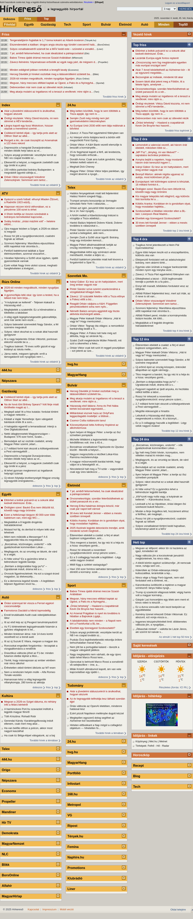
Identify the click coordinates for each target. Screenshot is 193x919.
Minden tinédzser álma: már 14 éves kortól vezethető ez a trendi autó (28, 635)
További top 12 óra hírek (175, 430)
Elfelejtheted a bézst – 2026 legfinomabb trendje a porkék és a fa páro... (158, 280)
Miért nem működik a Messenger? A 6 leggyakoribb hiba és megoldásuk (26, 538)
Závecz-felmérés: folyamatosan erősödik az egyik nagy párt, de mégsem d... (54, 62)
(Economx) (73, 70)
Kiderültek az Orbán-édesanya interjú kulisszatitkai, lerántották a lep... (156, 572)
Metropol (74, 804)
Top (46, 18)
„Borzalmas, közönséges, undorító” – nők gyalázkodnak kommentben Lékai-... (159, 447)
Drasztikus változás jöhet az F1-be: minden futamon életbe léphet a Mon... (29, 654)
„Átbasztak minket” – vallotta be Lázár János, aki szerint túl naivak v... (161, 630)
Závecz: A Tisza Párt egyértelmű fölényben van (162, 274)
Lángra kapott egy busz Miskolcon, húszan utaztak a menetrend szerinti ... (28, 127)
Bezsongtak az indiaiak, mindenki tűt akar (159, 77)
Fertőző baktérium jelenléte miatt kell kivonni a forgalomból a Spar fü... (96, 261)
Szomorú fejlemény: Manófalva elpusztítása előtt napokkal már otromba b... (160, 310)
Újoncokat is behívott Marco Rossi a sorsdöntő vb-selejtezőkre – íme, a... (96, 663)
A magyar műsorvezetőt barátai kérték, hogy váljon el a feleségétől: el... (95, 463)
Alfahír (7, 885)
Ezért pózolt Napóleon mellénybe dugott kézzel (97, 713)
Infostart (73, 783)
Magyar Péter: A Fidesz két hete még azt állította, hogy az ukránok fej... (93, 335)
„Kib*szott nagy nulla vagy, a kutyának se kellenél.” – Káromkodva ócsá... (158, 498)
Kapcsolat (33, 909)
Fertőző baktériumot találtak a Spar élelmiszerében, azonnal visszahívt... (25, 252)
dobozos (37, 485)
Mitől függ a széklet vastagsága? (88, 564)
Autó (144, 24)
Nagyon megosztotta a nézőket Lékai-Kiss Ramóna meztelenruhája (94, 456)
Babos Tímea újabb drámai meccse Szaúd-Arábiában (41, 57)
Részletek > (89, 2)
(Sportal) (100, 83)
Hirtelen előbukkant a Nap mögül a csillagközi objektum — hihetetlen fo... (96, 727)
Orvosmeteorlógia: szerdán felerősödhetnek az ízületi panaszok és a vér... (162, 90)
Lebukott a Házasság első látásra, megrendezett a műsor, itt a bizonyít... (157, 417)
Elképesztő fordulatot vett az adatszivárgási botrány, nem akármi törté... (160, 261)
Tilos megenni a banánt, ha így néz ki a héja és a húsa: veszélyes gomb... (162, 376)
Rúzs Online (11, 282)
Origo (6, 770)
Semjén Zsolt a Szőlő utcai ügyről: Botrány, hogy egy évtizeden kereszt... (94, 239)
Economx (9, 791)
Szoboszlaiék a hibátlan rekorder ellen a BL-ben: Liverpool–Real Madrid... (160, 212)
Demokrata (10, 833)
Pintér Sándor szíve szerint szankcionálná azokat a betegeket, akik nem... (94, 232)
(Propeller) (103, 62)
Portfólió (74, 773)
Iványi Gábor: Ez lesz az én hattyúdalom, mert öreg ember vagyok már (161, 168)
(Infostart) (68, 87)
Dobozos (9, 19)
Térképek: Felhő (144, 745)
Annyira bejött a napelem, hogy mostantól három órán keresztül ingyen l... (159, 161)
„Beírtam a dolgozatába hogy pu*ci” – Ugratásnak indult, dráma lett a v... (156, 383)
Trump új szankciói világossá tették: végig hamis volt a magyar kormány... (163, 594)
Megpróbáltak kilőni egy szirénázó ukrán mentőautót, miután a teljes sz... (93, 254)
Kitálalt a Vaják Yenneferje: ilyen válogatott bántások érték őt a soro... (28, 421)
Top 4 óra (140, 239)
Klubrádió (74, 878)
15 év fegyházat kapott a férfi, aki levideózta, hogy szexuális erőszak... (95, 153)
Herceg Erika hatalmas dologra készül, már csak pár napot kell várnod (94, 507)
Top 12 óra (141, 339)
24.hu (71, 105)
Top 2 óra (140, 139)
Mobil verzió (67, 909)
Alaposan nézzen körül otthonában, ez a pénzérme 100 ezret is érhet (27, 208)
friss (48, 485)
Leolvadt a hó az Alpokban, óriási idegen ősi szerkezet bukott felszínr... (160, 505)
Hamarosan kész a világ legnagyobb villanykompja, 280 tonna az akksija (25, 681)
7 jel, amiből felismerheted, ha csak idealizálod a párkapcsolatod (47, 53)
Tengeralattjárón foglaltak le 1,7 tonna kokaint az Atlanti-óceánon (47, 40)
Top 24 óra (141, 439)
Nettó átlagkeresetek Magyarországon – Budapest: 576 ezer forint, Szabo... (27, 435)
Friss (27, 18)
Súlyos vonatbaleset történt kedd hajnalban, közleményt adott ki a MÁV (160, 527)
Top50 (183, 24)
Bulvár (106, 24)
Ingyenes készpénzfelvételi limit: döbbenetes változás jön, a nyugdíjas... (161, 623)
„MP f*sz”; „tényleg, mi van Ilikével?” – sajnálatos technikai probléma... (157, 154)
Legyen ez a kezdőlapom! (177, 3)
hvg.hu (72, 364)
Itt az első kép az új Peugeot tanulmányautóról (30, 622)
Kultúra (7, 696)
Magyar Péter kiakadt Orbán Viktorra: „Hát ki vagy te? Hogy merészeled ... (160, 354)
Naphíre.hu (75, 857)
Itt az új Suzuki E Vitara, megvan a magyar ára (31, 641)
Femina (73, 847)
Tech (67, 24)
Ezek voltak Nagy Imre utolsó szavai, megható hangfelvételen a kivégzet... (30, 267)
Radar (165, 745)
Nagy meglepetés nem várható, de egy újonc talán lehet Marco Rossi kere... (95, 656)
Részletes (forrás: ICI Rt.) (173, 687)
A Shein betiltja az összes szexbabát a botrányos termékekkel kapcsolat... (26, 215)
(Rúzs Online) (82, 78)
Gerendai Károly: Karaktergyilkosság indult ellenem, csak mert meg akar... (28, 722)
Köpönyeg (141, 741)
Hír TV (6, 822)
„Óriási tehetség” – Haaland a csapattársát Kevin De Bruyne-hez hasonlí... (159, 124)
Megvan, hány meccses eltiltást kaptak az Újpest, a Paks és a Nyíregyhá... (53, 82)
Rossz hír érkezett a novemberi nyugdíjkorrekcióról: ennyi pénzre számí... (159, 398)
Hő (158, 745)
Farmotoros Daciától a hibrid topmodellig (27, 610)
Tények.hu (75, 836)
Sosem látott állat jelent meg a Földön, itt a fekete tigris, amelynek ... (159, 83)
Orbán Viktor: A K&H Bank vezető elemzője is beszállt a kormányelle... (96, 146)
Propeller (9, 801)
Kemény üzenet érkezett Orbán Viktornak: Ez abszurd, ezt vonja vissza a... (161, 616)
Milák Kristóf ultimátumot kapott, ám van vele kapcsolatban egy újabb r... (95, 671)
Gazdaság (48, 24)
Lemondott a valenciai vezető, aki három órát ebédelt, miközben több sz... (161, 146)
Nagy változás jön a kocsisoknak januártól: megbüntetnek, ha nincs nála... (159, 557)
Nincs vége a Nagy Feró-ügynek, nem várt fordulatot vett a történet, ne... (159, 579)
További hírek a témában (44, 740)
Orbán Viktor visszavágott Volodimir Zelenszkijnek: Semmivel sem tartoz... (157, 302)
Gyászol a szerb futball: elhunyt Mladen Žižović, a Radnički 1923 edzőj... (31, 201)
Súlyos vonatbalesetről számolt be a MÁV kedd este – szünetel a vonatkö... (53, 48)
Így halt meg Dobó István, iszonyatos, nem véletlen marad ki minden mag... (159, 454)
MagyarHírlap (12, 896)
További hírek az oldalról (44, 184)
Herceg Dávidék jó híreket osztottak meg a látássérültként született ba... (51, 74)
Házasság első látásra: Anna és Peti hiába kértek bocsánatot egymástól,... (94, 407)
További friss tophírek (177, 130)
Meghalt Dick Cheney (82, 166)
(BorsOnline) (103, 44)
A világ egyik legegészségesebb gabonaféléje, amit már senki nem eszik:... (30, 318)
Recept (138, 765)
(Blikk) (96, 74)
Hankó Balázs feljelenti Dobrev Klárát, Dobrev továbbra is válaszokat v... (96, 224)
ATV (5, 193)
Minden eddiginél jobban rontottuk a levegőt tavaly (39, 69)
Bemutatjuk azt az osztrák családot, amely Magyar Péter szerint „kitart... (159, 469)
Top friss (139, 45)
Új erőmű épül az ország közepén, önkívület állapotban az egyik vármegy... (160, 369)
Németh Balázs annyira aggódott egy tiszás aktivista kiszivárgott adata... (95, 313)
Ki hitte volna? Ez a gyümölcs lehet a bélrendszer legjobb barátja (156, 491)
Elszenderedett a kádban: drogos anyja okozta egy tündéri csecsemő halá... (53, 44)
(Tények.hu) (90, 40)
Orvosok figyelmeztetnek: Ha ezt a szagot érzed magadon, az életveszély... (31, 575)
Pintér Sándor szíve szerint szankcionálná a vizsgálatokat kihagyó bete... (95, 290)
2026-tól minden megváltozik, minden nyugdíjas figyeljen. (43, 78)
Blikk (5, 864)
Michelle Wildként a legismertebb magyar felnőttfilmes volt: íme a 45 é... (93, 441)
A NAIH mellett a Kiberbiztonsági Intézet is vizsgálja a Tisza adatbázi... (94, 217)
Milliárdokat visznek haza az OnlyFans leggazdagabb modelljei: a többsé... (92, 415)
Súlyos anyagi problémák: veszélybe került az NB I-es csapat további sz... (30, 156)
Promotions (76, 868)
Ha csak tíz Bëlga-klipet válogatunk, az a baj (29, 735)
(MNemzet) (77, 58)
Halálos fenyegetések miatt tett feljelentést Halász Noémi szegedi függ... (94, 195)
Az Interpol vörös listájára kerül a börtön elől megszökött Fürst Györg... (95, 139)
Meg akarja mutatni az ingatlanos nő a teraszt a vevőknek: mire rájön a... (52, 91)
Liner (71, 889)
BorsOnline (10, 875)
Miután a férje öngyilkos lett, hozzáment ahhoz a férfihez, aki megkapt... (162, 513)
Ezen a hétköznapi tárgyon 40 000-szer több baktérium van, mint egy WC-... (29, 516)
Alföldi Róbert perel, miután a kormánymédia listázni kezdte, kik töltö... (161, 317)
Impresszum (49, 909)
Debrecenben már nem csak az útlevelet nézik (36, 87)
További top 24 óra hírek (175, 533)
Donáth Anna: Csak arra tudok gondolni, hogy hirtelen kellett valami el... (96, 161)
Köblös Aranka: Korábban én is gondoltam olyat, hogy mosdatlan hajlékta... (163, 205)
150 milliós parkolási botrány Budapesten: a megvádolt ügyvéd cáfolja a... (29, 171)
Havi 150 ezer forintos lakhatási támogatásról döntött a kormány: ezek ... (96, 570)
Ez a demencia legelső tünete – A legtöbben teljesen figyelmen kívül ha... (29, 582)
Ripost (72, 825)
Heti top (139, 542)
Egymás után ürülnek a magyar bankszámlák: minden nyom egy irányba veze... (161, 268)
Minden (164, 24)
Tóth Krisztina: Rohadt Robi (20, 716)
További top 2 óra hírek (176, 230)
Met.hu (153, 741)
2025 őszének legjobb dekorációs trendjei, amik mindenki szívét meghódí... (97, 529)
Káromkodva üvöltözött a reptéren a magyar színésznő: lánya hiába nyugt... (160, 586)
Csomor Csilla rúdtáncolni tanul (88, 420)
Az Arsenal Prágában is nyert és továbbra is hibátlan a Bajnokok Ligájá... (95, 615)
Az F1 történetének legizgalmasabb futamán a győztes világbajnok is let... (30, 628)
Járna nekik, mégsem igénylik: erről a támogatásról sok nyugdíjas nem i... (25, 355)
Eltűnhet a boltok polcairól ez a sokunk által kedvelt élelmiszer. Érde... (160, 52)
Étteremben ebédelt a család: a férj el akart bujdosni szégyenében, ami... (160, 346)
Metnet (163, 741)
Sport (87, 24)
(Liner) (100, 49)
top (56, 485)
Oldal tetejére (178, 909)
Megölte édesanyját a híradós (152, 411)
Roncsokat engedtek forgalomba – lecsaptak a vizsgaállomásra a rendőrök (30, 647)
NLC (5, 854)
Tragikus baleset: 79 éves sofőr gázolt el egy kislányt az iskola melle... (29, 348)
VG (69, 815)
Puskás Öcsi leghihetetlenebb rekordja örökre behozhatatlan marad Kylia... (96, 641)
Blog (136, 776)
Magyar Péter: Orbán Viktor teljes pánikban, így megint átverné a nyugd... (97, 173)
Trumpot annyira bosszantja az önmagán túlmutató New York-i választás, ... (93, 202)
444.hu (7, 370)
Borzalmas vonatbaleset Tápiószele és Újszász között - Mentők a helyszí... (97, 448)
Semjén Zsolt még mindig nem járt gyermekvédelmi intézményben (89, 120)
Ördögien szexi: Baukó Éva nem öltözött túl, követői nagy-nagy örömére (160, 190)
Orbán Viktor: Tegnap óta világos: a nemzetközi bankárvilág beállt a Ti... (97, 327)
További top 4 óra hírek (176, 330)
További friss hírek (113, 96)
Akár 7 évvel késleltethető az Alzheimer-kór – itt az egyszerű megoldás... (162, 71)
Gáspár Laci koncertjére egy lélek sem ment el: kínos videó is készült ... (162, 601)
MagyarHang (77, 374)
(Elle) (86, 53)
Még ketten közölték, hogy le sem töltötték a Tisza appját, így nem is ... (160, 112)
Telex (6, 749)
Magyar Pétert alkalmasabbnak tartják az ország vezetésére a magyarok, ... (93, 246)
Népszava (9, 380)
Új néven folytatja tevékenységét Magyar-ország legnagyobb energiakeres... (31, 479)
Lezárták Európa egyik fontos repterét (157, 58)
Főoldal (10, 24)
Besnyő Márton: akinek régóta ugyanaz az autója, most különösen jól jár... (159, 176)
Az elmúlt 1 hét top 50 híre (174, 636)
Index (6, 105)
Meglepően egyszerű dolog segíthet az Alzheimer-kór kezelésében (92, 719)
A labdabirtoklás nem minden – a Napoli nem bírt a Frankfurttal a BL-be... (95, 622)
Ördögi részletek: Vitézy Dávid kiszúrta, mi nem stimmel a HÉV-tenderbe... (162, 105)
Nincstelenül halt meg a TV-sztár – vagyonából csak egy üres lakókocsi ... (96, 470)
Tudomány (75, 685)
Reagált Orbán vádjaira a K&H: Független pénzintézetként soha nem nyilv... (94, 305)
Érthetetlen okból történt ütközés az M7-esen (30, 667)
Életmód (125, 24)
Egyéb (29, 24)
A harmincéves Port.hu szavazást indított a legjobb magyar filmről (28, 710)
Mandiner (9, 812)
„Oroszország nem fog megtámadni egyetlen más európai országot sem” (161, 64)
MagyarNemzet (13, 843)
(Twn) (96, 92)
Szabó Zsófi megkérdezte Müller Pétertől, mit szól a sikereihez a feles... (95, 342)
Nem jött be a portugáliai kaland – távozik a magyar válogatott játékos (94, 649)
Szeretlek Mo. (77, 276)
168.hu (72, 794)
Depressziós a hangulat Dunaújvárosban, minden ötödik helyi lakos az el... (28, 149)
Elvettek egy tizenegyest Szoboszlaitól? (158, 218)
